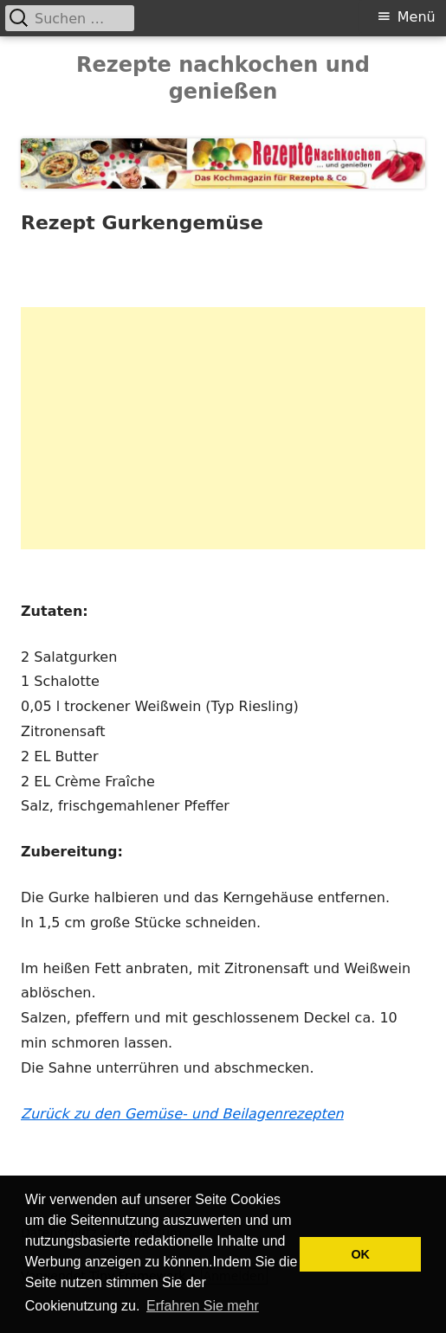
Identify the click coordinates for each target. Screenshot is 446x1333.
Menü (417, 17)
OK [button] (360, 1254)
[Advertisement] (223, 428)
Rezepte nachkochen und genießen (223, 78)
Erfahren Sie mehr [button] (202, 1305)
